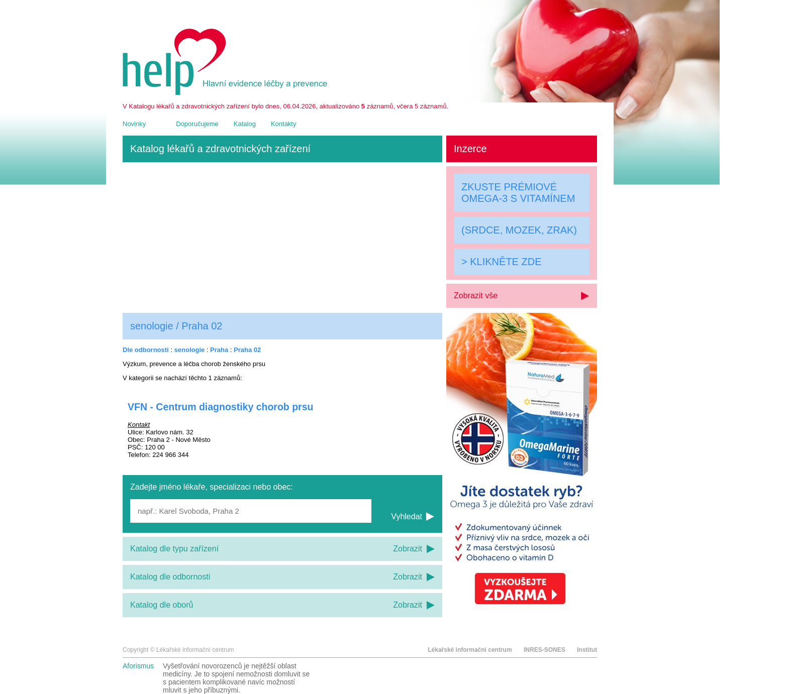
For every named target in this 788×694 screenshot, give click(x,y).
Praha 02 (247, 350)
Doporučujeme (197, 124)
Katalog (245, 124)
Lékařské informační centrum (470, 649)
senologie (189, 350)
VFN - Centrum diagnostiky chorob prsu (220, 406)
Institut (587, 649)
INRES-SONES (544, 649)
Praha (219, 350)
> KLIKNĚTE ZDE (501, 261)
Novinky (134, 124)
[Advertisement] (282, 237)
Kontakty (284, 124)
